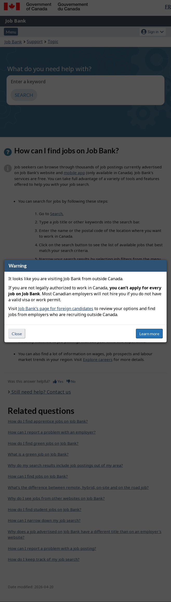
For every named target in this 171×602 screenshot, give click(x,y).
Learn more (149, 333)
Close (17, 333)
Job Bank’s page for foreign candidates (55, 308)
